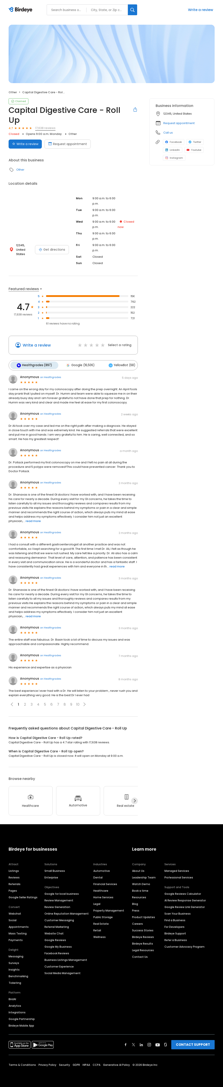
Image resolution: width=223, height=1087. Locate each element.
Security (64, 1064)
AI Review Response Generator (185, 899)
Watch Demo (141, 883)
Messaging (16, 955)
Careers (137, 923)
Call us (168, 133)
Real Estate (101, 923)
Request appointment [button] (179, 123)
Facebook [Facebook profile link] (173, 142)
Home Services (103, 896)
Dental (98, 876)
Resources (139, 896)
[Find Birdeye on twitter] (133, 1043)
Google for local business (61, 893)
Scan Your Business (177, 912)
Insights (14, 968)
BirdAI (12, 998)
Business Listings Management (65, 959)
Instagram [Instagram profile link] (174, 158)
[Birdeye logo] (21, 10)
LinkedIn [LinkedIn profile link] (172, 150)
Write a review (200, 9)
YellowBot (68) (118, 365)
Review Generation (57, 906)
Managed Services (176, 870)
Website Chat (54, 932)
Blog (135, 903)
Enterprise (51, 876)
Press (135, 909)
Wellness (99, 936)
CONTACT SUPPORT (193, 1043)
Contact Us (140, 956)
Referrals (14, 883)
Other (13, 92)
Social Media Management (62, 972)
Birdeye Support (175, 932)
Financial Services (105, 883)
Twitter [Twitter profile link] (195, 142)
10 (77, 703)
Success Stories (142, 929)
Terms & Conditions (22, 1064)
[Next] (134, 800)
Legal (96, 903)
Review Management (58, 899)
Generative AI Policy (116, 1064)
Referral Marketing (56, 926)
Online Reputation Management (66, 912)
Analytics (15, 1005)
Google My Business (58, 945)
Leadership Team (144, 876)
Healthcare (100, 889)
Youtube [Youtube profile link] (194, 150)
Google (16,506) (78, 365)
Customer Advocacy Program (184, 945)
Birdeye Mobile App (21, 1024)
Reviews (14, 876)
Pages (13, 889)
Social (13, 919)
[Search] (132, 9)
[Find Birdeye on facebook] (125, 1043)
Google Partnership (22, 1018)
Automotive (101, 870)
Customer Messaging (59, 919)
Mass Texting (18, 932)
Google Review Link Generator (184, 906)
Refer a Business (175, 939)
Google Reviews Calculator (182, 893)
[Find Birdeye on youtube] (157, 1043)
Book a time (140, 889)
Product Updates (143, 916)
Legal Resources (143, 949)
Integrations (17, 1011)
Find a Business (174, 919)
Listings (14, 870)
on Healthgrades (50, 376)
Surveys (14, 962)
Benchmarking (18, 975)
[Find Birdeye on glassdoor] (165, 1043)
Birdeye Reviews (143, 936)
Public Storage (103, 916)
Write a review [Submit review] (25, 144)
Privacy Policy (47, 1064)
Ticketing (15, 982)
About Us (138, 870)
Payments (16, 939)
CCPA (96, 1064)
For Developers (174, 926)
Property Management (108, 909)
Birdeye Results (142, 942)
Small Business (54, 870)
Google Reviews (55, 939)
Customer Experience (59, 965)
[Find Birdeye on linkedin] (141, 1043)
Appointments (19, 926)
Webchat (15, 912)
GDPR (76, 1064)
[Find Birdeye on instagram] (149, 1043)
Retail (97, 929)
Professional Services (178, 876)
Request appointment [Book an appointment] (67, 144)
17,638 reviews (45, 128)
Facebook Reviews (56, 952)
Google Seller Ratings (23, 896)
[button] (84, 703)
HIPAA (86, 1064)
